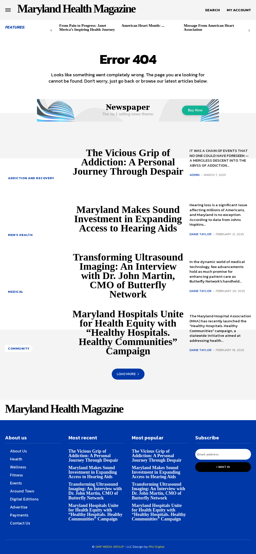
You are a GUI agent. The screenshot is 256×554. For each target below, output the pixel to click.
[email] (223, 454)
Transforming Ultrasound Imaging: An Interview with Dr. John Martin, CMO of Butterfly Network (128, 275)
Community (19, 348)
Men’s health (20, 234)
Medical (16, 291)
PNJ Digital (156, 546)
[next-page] (249, 31)
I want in (223, 467)
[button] (212, 10)
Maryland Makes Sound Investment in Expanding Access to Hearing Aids (128, 219)
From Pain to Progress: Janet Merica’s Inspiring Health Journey (87, 28)
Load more (128, 374)
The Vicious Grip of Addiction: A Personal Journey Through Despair (127, 162)
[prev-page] (51, 31)
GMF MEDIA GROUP (110, 546)
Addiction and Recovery (31, 178)
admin (195, 174)
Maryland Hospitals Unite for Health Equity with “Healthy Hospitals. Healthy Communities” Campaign (128, 332)
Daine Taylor (201, 234)
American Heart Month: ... (143, 26)
